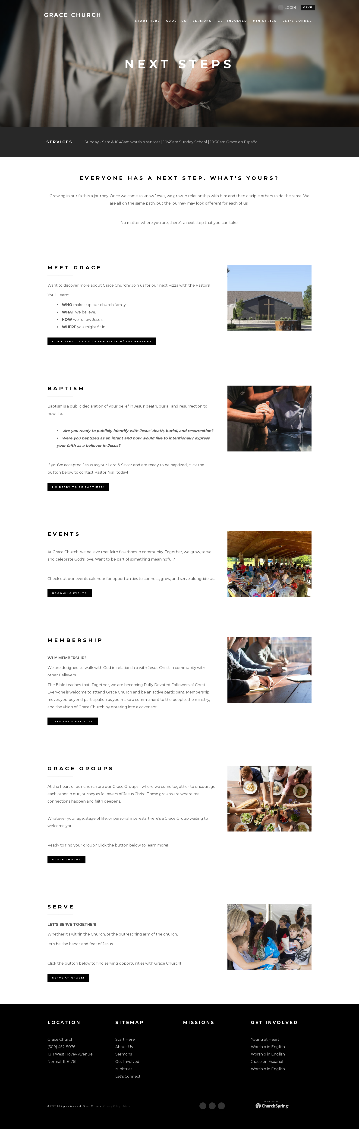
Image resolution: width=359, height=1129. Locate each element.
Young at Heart (265, 1039)
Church (73, 15)
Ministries (123, 1069)
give (308, 7)
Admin (127, 1106)
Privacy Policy (111, 1106)
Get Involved (127, 1061)
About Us (124, 1047)
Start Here (125, 1039)
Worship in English (268, 1047)
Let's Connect (128, 1076)
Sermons (123, 1054)
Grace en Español (267, 1061)
